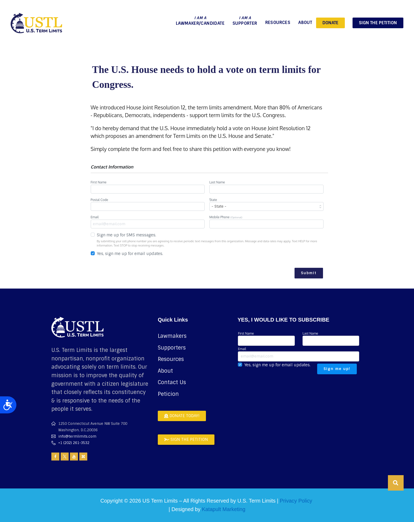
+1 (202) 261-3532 (73, 443)
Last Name (266, 186)
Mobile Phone (266, 221)
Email (148, 221)
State (266, 204)
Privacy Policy (296, 501)
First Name (148, 186)
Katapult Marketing (223, 509)
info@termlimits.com (77, 436)
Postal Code (148, 204)
